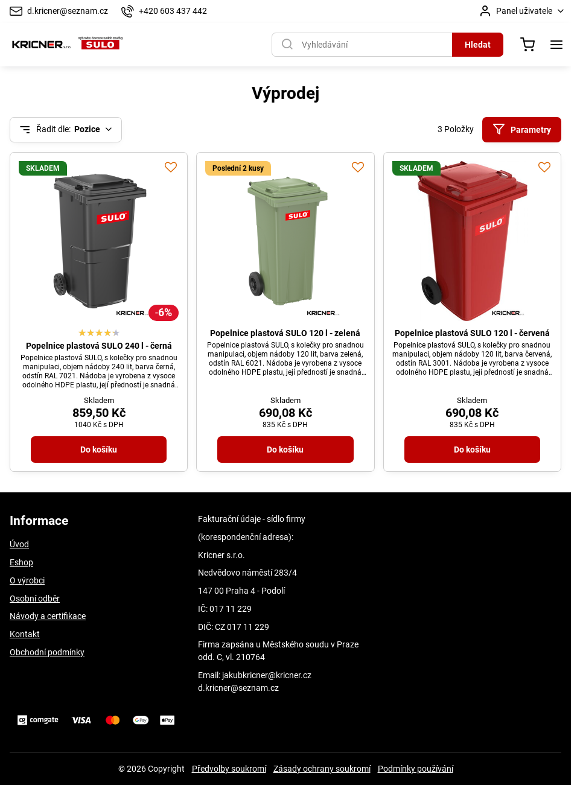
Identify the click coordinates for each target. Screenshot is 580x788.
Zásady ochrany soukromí (322, 769)
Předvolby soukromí (229, 769)
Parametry (521, 129)
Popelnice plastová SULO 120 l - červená (472, 333)
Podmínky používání (415, 769)
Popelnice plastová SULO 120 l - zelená (285, 333)
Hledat (478, 44)
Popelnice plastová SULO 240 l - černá (99, 346)
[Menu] (556, 45)
